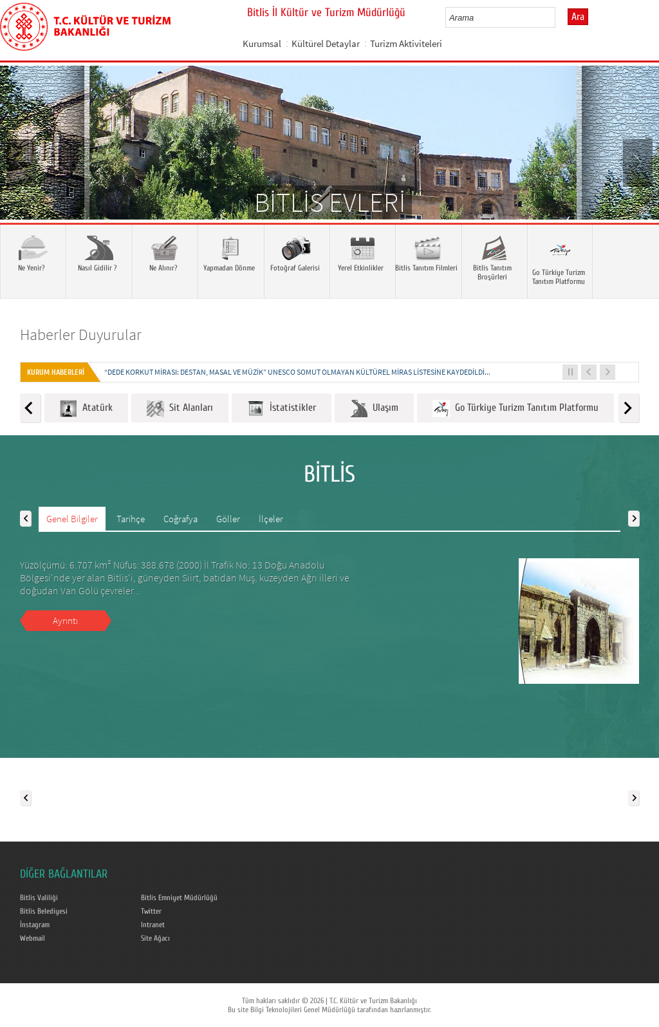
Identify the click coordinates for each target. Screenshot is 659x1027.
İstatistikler (281, 408)
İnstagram (35, 924)
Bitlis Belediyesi (44, 911)
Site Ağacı (155, 938)
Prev (22, 162)
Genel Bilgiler (72, 519)
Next (636, 162)
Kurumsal (262, 43)
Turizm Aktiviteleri (406, 43)
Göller (228, 519)
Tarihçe (130, 519)
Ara (577, 17)
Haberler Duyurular (81, 334)
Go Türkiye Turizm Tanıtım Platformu (515, 408)
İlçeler (271, 519)
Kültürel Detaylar (326, 43)
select (559, 17)
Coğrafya (180, 519)
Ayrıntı (65, 620)
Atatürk (86, 408)
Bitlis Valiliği (39, 897)
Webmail (32, 938)
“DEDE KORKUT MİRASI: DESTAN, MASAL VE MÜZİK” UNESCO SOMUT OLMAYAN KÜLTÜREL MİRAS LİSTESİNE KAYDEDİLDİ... (297, 372)
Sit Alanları (180, 408)
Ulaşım (374, 408)
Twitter (151, 911)
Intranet (153, 924)
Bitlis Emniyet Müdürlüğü (179, 897)
